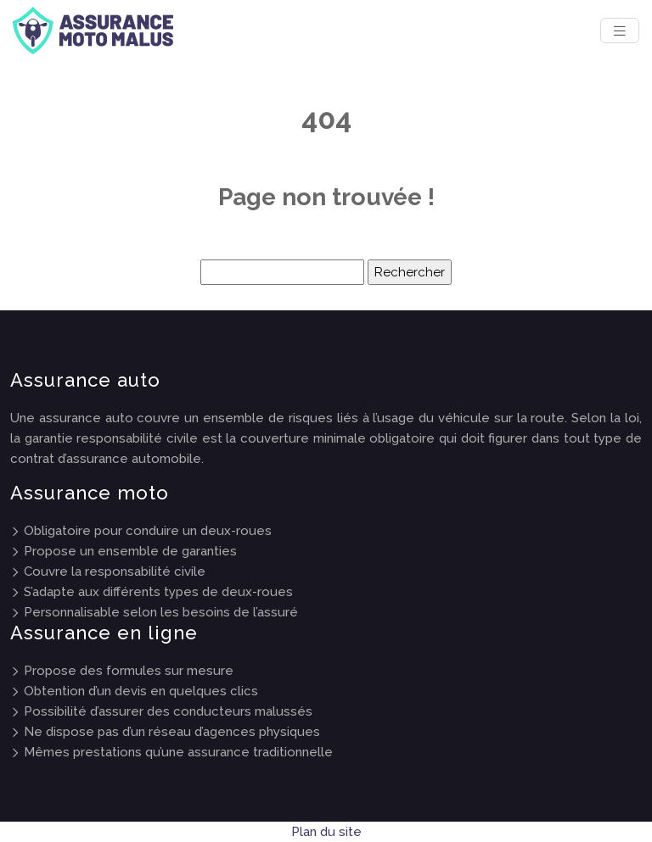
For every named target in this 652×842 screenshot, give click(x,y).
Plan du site (326, 831)
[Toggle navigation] (619, 31)
